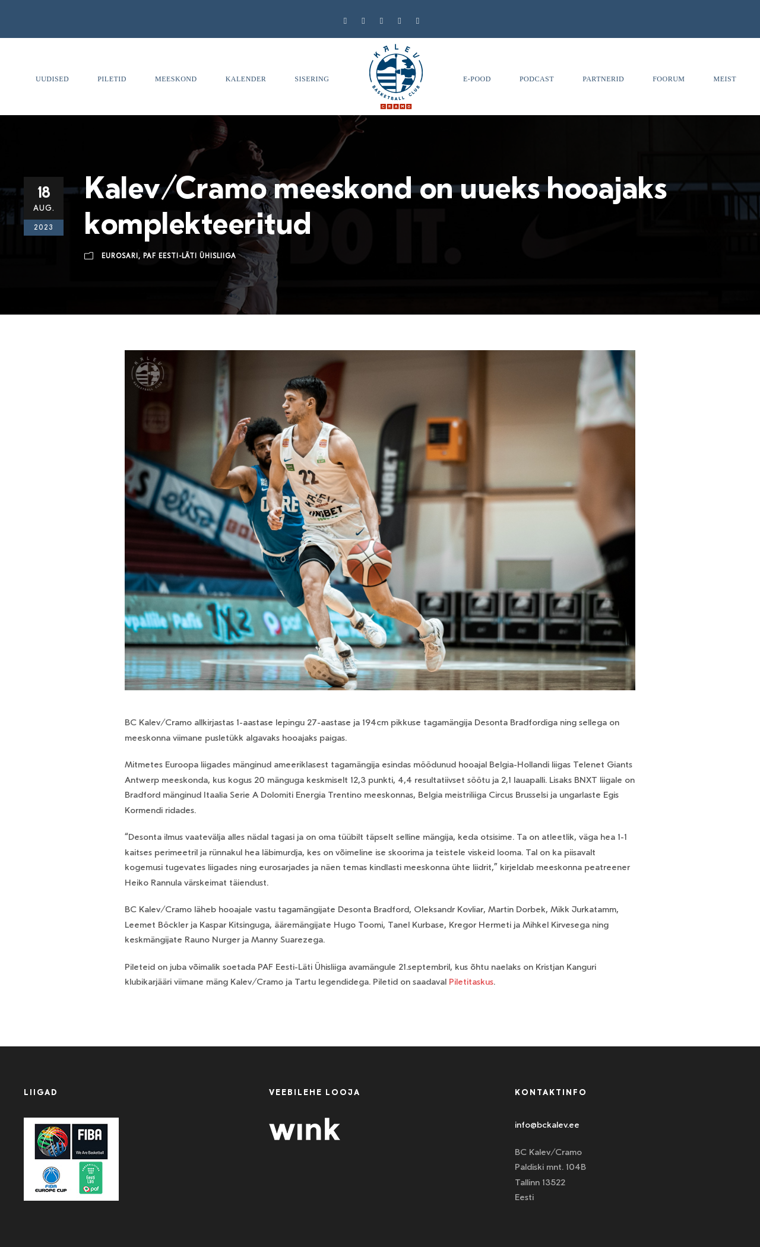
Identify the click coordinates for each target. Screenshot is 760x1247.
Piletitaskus (471, 981)
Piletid (111, 79)
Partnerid (603, 79)
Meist (725, 79)
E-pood (477, 79)
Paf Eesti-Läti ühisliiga (189, 256)
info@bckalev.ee (547, 1124)
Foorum (669, 79)
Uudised (52, 79)
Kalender (246, 79)
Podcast (537, 79)
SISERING (311, 79)
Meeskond (176, 79)
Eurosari (120, 256)
